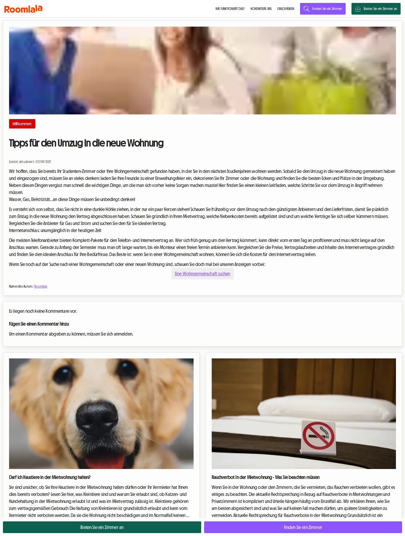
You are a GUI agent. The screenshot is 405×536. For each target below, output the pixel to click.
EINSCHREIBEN (286, 9)
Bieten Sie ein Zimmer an (376, 9)
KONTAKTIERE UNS (261, 9)
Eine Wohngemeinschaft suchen (202, 273)
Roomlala (40, 286)
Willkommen (22, 124)
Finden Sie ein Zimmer (323, 9)
